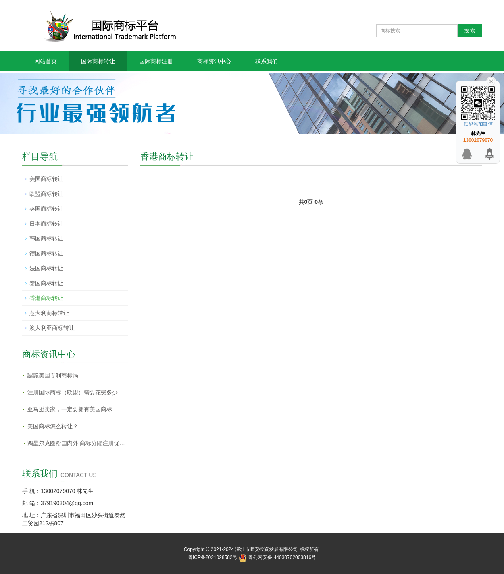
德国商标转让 (46, 253)
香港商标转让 (46, 298)
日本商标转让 (46, 223)
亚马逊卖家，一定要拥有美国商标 (69, 409)
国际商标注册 (156, 61)
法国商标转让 (46, 268)
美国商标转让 (46, 179)
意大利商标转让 (49, 313)
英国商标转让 (46, 208)
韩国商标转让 (46, 238)
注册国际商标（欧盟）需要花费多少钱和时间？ (86, 392)
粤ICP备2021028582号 (212, 557)
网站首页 (45, 61)
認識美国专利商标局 (52, 375)
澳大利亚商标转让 (52, 328)
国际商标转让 (98, 61)
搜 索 (469, 30)
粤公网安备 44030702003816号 (282, 557)
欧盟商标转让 (46, 194)
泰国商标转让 (46, 283)
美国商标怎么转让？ (52, 426)
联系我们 (266, 61)
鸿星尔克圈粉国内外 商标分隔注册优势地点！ (84, 443)
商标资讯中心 (214, 61)
